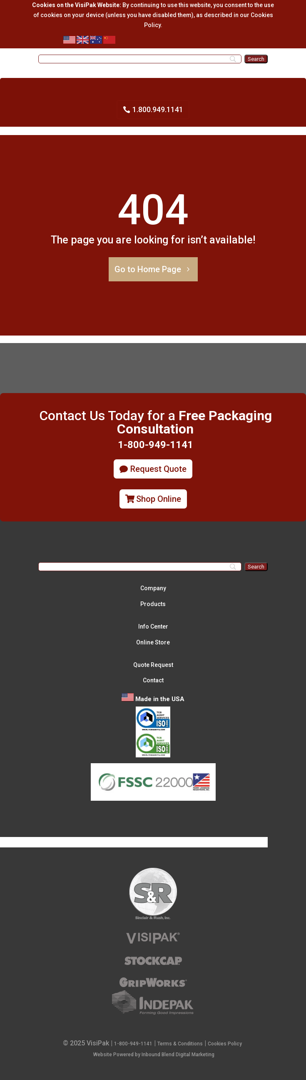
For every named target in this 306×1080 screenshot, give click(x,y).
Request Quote (158, 469)
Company (153, 588)
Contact (153, 680)
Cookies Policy (225, 1044)
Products (153, 604)
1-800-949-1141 (133, 1044)
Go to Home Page (147, 269)
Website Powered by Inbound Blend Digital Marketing (153, 1054)
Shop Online (158, 499)
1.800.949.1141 (157, 109)
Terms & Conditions (180, 1044)
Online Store (153, 642)
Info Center (153, 626)
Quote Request (153, 665)
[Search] (139, 59)
